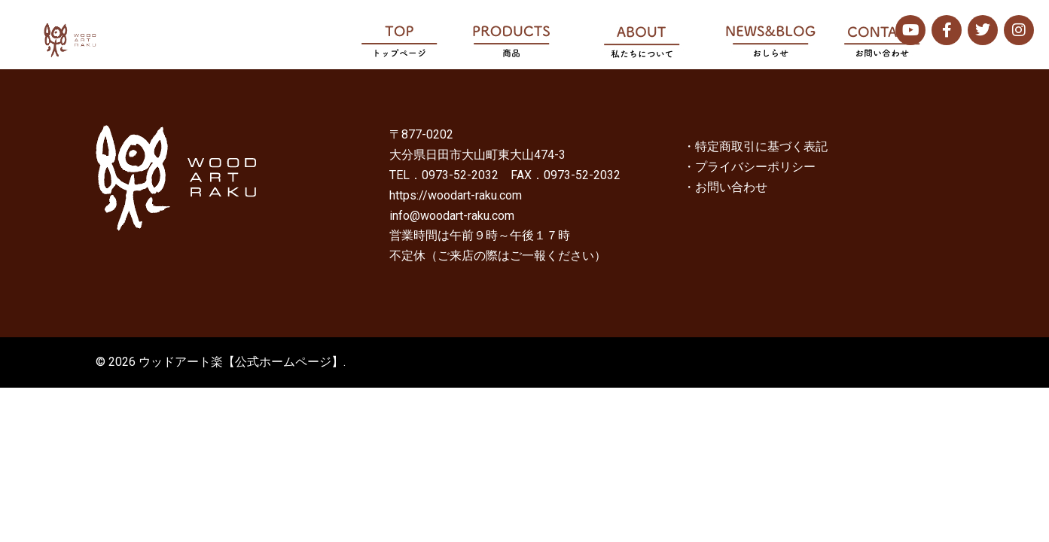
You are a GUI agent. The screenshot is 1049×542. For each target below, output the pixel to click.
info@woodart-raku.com (451, 216)
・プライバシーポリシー (749, 167)
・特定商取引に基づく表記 (755, 146)
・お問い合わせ (725, 187)
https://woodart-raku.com (455, 195)
